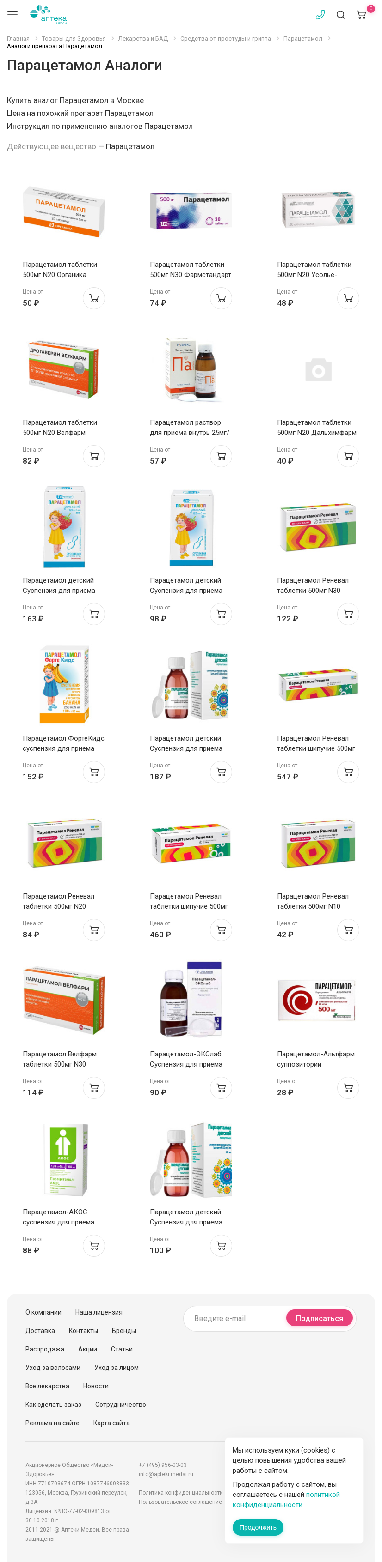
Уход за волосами (52, 1367)
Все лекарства (47, 1386)
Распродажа (44, 1349)
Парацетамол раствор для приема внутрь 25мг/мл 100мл (189, 432)
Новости (96, 1386)
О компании (43, 1312)
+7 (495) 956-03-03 (163, 1465)
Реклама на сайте (52, 1423)
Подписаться (319, 1318)
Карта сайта (111, 1423)
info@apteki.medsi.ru (166, 1474)
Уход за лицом (116, 1367)
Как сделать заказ (53, 1404)
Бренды (124, 1330)
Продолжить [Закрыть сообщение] (258, 1527)
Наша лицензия (99, 1312)
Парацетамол (130, 146)
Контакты (83, 1330)
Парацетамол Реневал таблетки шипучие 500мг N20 (316, 748)
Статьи (122, 1349)
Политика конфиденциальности (181, 1493)
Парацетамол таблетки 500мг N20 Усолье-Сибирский (314, 274)
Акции (87, 1349)
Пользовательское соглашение (180, 1502)
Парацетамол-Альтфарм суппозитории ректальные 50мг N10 (316, 1064)
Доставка (40, 1330)
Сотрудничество (120, 1404)
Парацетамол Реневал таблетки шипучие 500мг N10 (189, 906)
